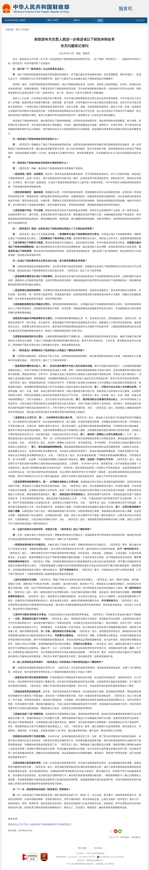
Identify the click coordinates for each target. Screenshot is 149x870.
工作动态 (25, 29)
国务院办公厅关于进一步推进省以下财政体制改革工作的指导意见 (39, 824)
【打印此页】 (125, 837)
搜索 (100, 20)
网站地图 (82, 848)
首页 (18, 29)
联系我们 (98, 848)
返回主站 (140, 20)
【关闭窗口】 (136, 837)
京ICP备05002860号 (87, 857)
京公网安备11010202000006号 (110, 857)
